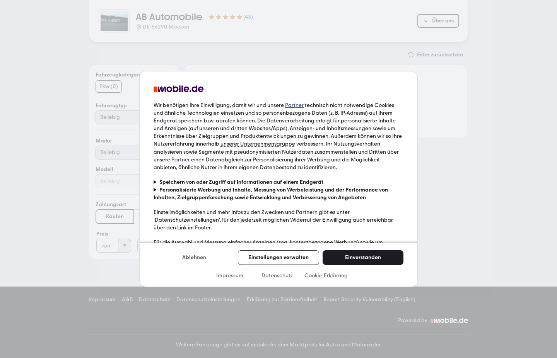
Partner (294, 105)
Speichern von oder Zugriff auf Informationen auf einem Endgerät (241, 182)
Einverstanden (363, 257)
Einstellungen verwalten (278, 257)
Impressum (229, 275)
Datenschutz (277, 275)
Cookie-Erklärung (326, 275)
